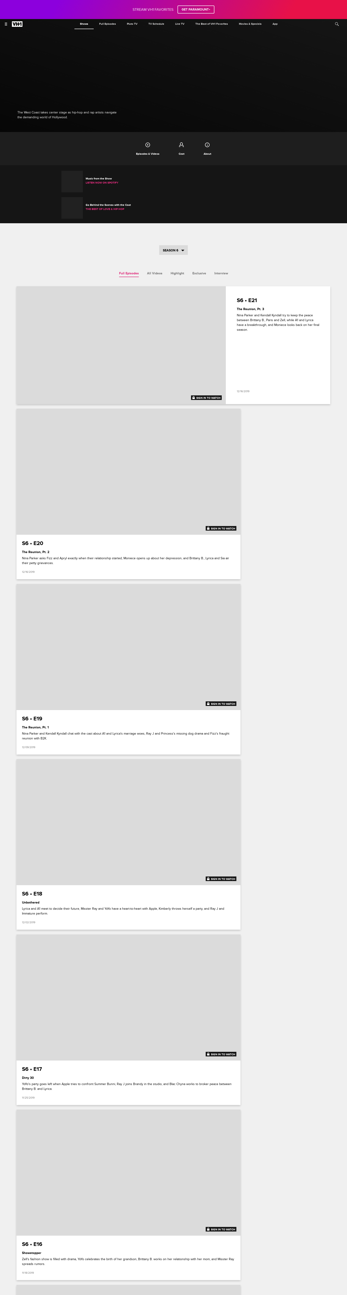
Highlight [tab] (177, 248)
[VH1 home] (17, 25)
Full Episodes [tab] (129, 248)
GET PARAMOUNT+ (196, 9)
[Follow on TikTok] (190, 1223)
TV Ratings (285, 1256)
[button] (340, 1130)
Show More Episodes (173, 1056)
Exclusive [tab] (199, 248)
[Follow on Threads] (201, 1268)
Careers (92, 1256)
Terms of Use (110, 1256)
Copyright (240, 1256)
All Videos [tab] (154, 248)
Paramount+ (63, 1256)
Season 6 (173, 225)
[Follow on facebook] (157, 1223)
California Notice (188, 1256)
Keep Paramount (261, 1256)
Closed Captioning (216, 1256)
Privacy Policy (132, 1256)
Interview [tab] (221, 248)
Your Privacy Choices (160, 1256)
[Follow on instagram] (179, 1223)
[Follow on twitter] (168, 1223)
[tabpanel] (173, 656)
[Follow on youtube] (190, 1268)
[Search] (337, 24)
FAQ (79, 1256)
